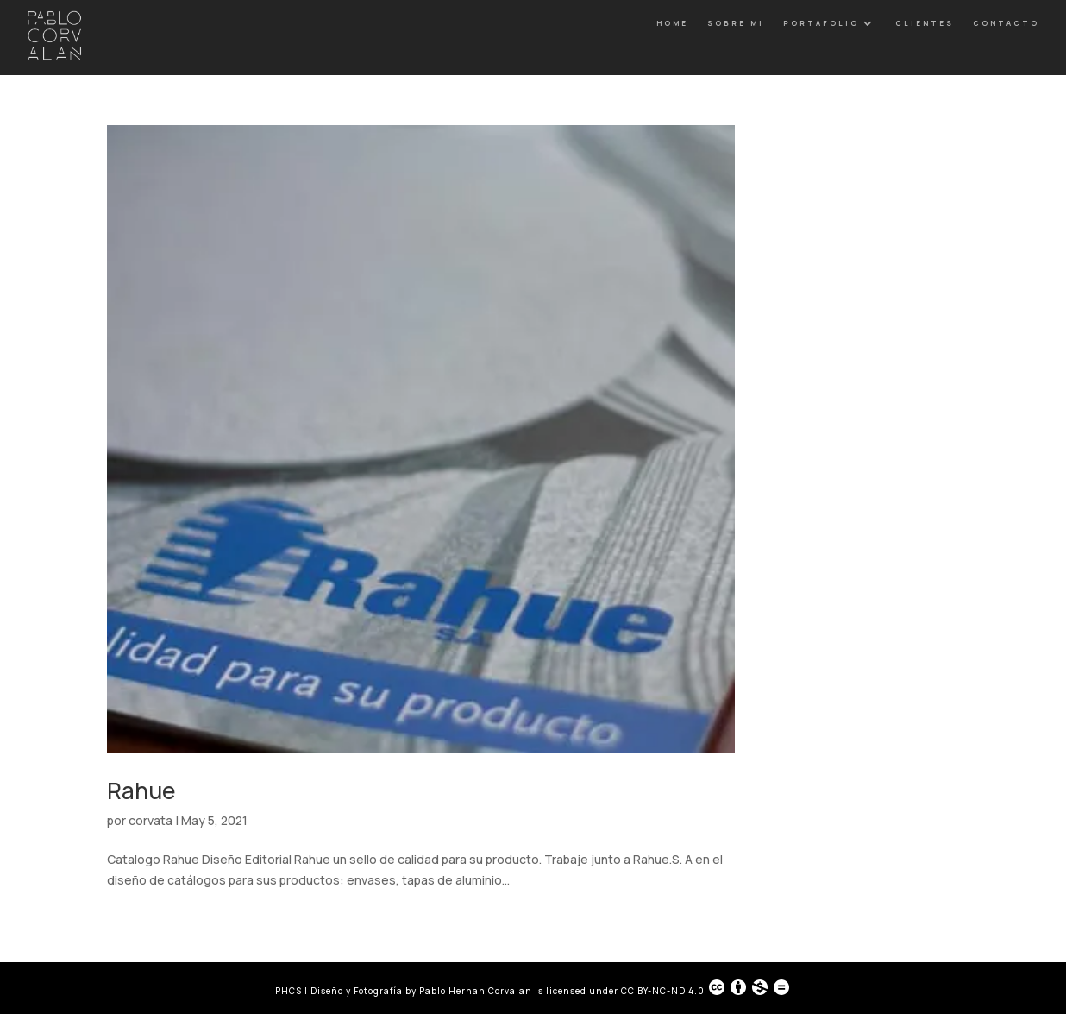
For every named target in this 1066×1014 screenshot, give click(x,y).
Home (672, 23)
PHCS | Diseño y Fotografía (339, 991)
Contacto (1006, 23)
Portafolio (821, 23)
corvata (150, 820)
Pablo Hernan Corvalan (477, 991)
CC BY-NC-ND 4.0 (706, 987)
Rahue (141, 790)
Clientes (924, 23)
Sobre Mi (735, 23)
